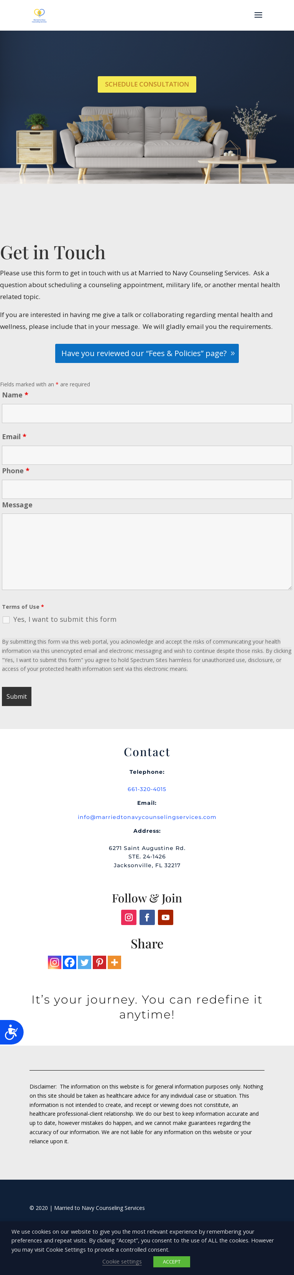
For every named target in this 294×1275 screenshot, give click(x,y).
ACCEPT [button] (172, 1261)
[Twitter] (84, 962)
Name (15, 394)
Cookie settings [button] (122, 1261)
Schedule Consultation (147, 84)
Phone (16, 470)
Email (14, 436)
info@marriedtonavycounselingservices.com (147, 817)
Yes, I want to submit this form (65, 619)
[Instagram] (54, 962)
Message (17, 504)
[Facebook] (69, 962)
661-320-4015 (147, 789)
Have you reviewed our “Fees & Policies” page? (144, 353)
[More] (114, 962)
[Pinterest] (99, 962)
